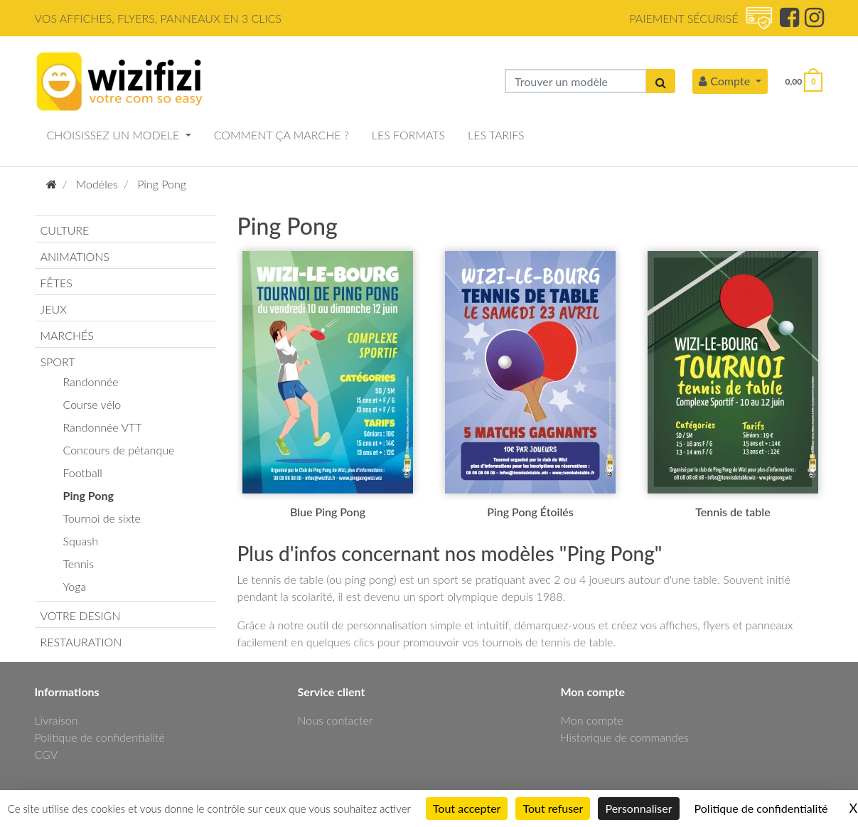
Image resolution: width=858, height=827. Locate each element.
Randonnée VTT (102, 427)
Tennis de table (732, 511)
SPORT (58, 361)
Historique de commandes (625, 737)
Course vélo (92, 404)
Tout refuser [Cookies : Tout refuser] (552, 808)
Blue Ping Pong (327, 511)
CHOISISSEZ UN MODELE (115, 135)
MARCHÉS (67, 335)
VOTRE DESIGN (81, 615)
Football (82, 472)
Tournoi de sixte (102, 518)
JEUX (54, 309)
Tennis (79, 563)
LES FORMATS (408, 135)
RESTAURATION (81, 642)
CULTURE (65, 230)
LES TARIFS (496, 135)
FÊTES (57, 282)
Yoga (75, 586)
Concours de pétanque (119, 450)
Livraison (56, 720)
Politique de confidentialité (100, 737)
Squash (80, 541)
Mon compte (592, 720)
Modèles (97, 184)
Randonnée (91, 381)
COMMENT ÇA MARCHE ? (281, 135)
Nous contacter (335, 720)
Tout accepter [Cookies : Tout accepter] (467, 808)
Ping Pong (161, 184)
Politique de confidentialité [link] (761, 808)
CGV (46, 754)
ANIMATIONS (75, 256)
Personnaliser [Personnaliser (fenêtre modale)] (638, 808)
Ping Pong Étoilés (530, 511)
